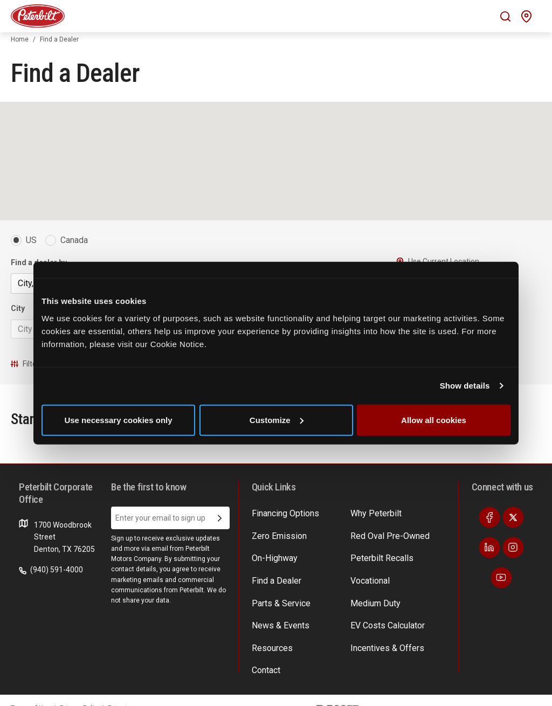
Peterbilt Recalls (377, 568)
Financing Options (282, 526)
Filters (27, 363)
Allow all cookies (433, 419)
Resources (270, 650)
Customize (276, 419)
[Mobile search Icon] (505, 16)
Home (20, 39)
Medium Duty (373, 609)
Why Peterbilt (373, 526)
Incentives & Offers (383, 650)
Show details (465, 385)
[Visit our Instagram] (513, 561)
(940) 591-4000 (51, 583)
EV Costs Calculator (383, 630)
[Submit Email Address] (220, 532)
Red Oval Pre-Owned (385, 547)
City (18, 308)
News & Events (277, 630)
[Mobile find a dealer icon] (526, 16)
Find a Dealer (273, 588)
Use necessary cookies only (118, 419)
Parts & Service (277, 609)
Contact (265, 671)
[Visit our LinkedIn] (489, 561)
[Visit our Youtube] (501, 592)
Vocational (368, 588)
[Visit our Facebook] (489, 531)
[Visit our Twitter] (513, 531)
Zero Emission (276, 547)
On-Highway (272, 568)
